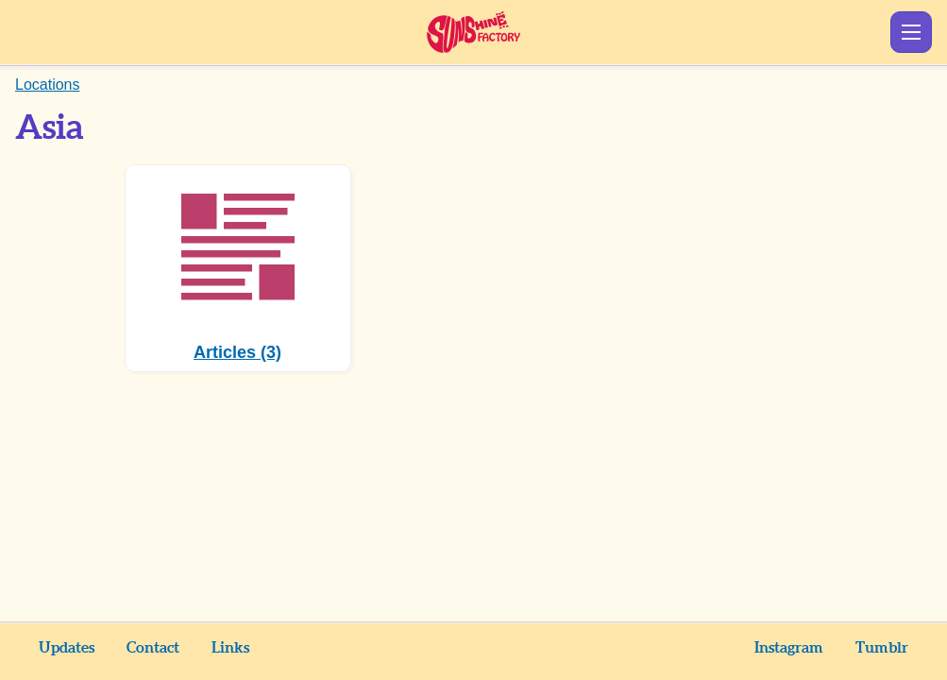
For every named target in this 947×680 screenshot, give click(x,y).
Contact (153, 647)
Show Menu (911, 32)
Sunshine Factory (473, 32)
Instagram (788, 647)
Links (230, 647)
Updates (66, 647)
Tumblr (881, 647)
